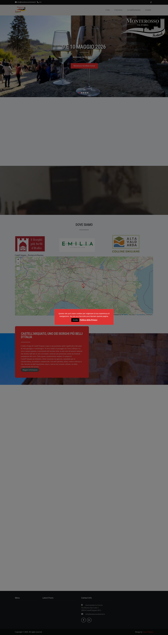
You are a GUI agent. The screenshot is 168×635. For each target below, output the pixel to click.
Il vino (108, 10)
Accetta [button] (75, 320)
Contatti (148, 10)
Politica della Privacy (88, 320)
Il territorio (118, 10)
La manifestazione (133, 10)
